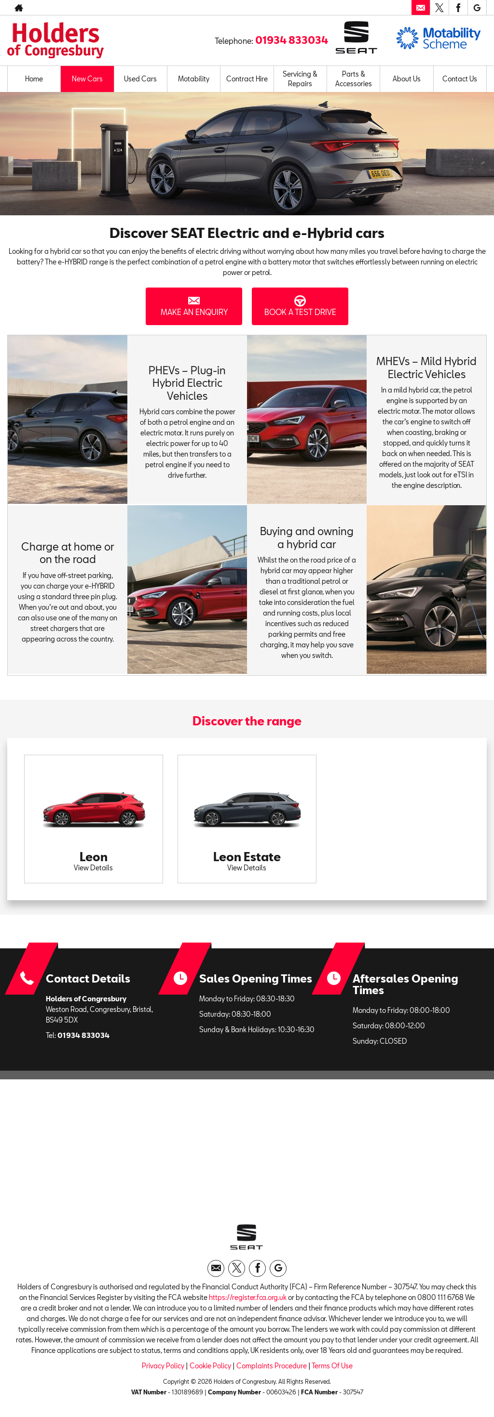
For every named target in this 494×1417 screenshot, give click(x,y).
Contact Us (459, 79)
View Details (93, 868)
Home (34, 79)
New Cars (87, 79)
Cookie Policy (210, 1368)
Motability (193, 79)
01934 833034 (365, 7)
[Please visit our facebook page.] (458, 7)
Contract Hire (247, 79)
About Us (407, 79)
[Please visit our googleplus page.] (476, 7)
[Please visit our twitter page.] (439, 7)
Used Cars (140, 79)
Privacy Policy (163, 1368)
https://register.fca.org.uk (248, 1300)
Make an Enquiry (194, 305)
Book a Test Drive (300, 305)
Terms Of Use (332, 1368)
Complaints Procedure (271, 1368)
